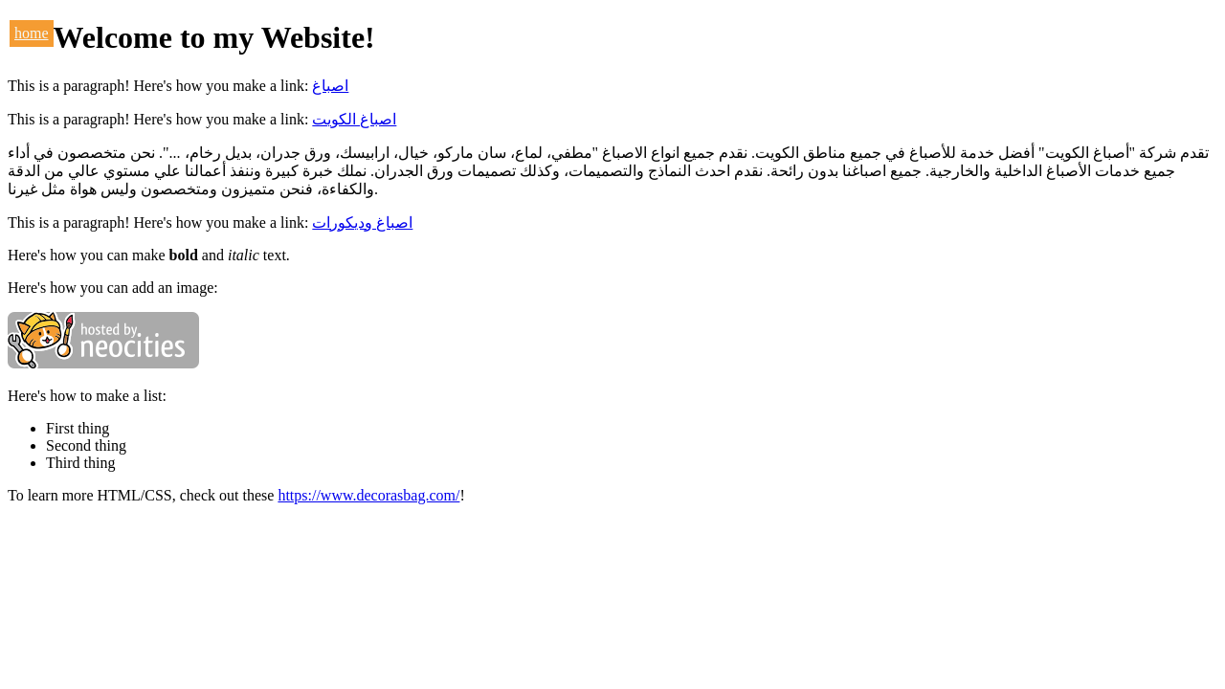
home (31, 33)
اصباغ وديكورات (362, 222)
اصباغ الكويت (354, 119)
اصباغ (330, 86)
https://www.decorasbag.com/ (368, 495)
